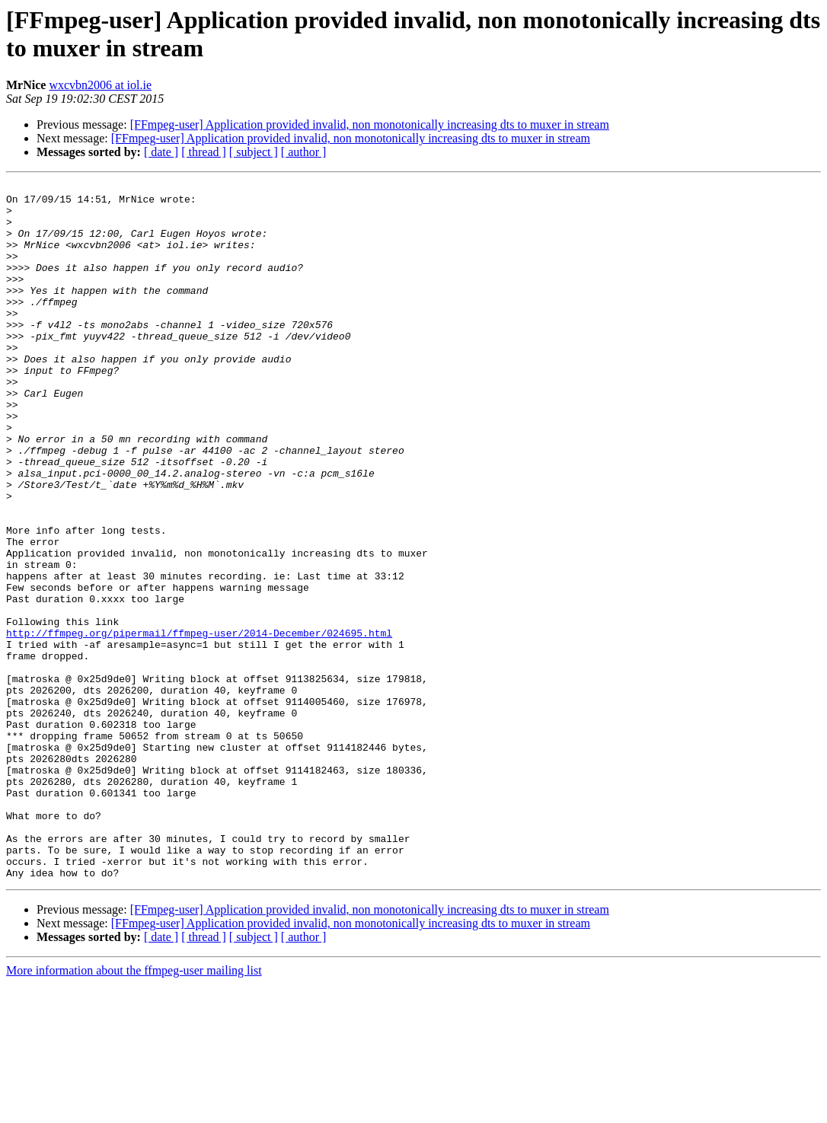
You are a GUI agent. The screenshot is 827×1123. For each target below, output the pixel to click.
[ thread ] (203, 151)
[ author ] (304, 151)
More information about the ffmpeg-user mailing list (134, 1109)
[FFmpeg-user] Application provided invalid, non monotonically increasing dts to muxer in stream (369, 124)
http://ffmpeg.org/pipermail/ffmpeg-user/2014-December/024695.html (199, 724)
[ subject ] (253, 151)
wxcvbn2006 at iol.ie (100, 84)
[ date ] (161, 151)
